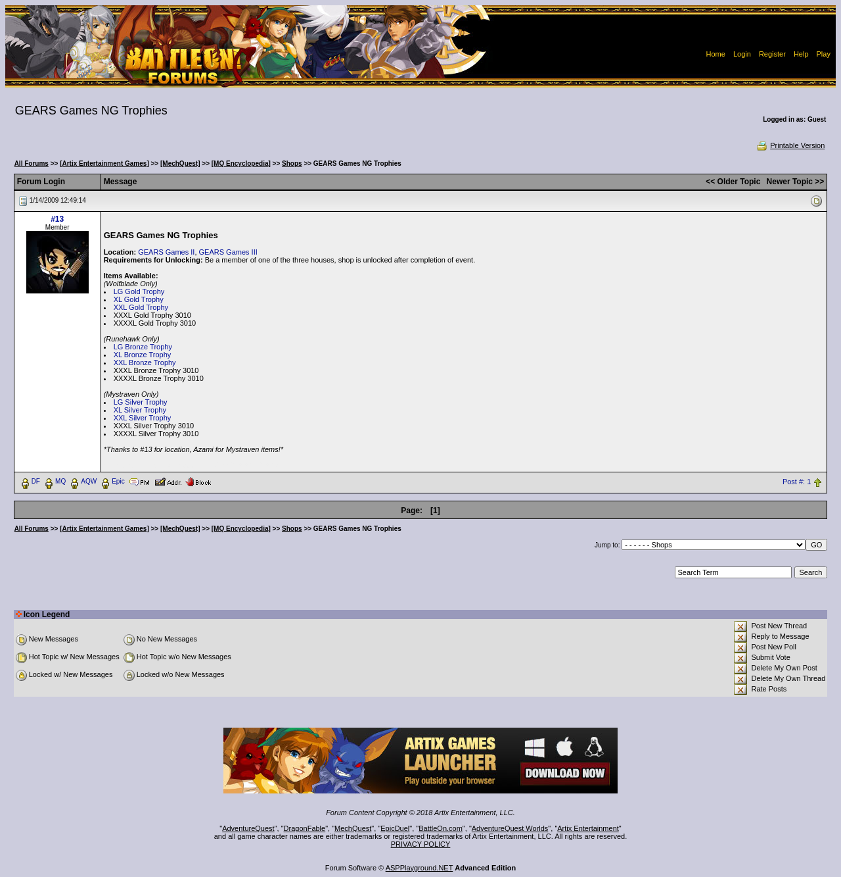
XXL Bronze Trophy (145, 362)
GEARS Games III (228, 252)
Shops (292, 163)
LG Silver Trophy (141, 402)
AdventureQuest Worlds (510, 828)
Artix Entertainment (588, 828)
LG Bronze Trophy (143, 347)
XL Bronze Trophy (142, 355)
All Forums (31, 163)
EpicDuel (394, 828)
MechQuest (352, 828)
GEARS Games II (166, 252)
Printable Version (790, 145)
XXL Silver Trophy (142, 418)
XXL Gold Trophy (141, 307)
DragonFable (305, 828)
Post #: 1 (797, 482)
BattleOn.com (441, 828)
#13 (57, 219)
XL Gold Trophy (139, 299)
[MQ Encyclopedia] (241, 163)
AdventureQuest (248, 828)
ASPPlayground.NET (419, 868)
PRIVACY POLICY (421, 844)
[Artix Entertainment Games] (104, 163)
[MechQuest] (180, 163)
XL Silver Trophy (140, 410)
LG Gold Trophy (139, 291)
